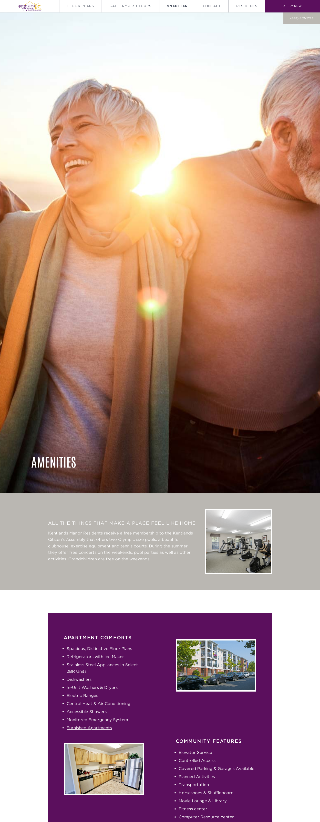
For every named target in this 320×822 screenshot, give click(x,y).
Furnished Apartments (89, 728)
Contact (212, 6)
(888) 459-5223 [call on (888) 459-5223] (301, 18)
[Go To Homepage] (30, 6)
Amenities (177, 6)
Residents (247, 6)
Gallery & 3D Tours (130, 6)
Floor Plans (80, 6)
